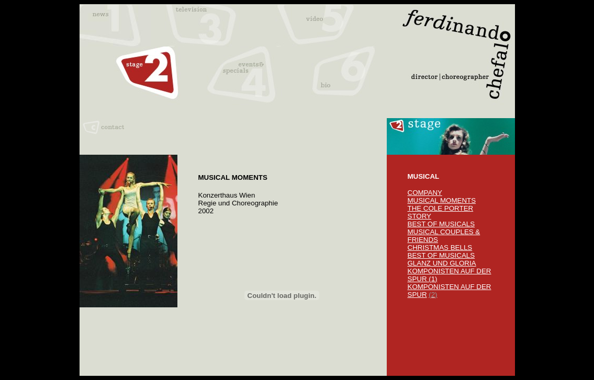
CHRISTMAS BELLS (440, 247)
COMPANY (425, 193)
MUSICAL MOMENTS (442, 200)
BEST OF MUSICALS (441, 224)
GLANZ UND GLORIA (442, 263)
